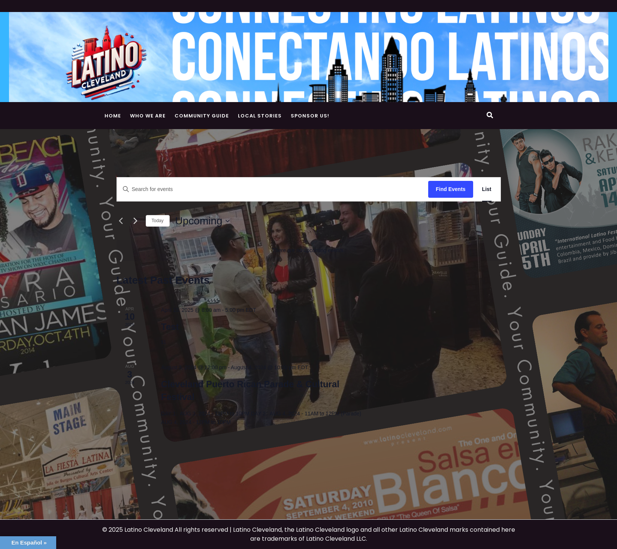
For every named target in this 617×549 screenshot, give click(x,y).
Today (158, 220)
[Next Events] (135, 221)
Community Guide (202, 115)
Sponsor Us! (310, 115)
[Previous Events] (121, 221)
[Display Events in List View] (487, 189)
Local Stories (260, 115)
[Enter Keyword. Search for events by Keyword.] (273, 189)
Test (170, 327)
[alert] (309, 250)
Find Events (450, 189)
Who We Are (148, 115)
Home (113, 115)
